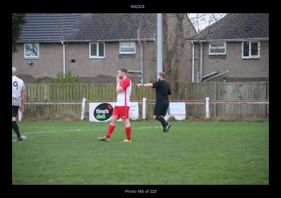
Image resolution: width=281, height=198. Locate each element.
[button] (258, 8)
